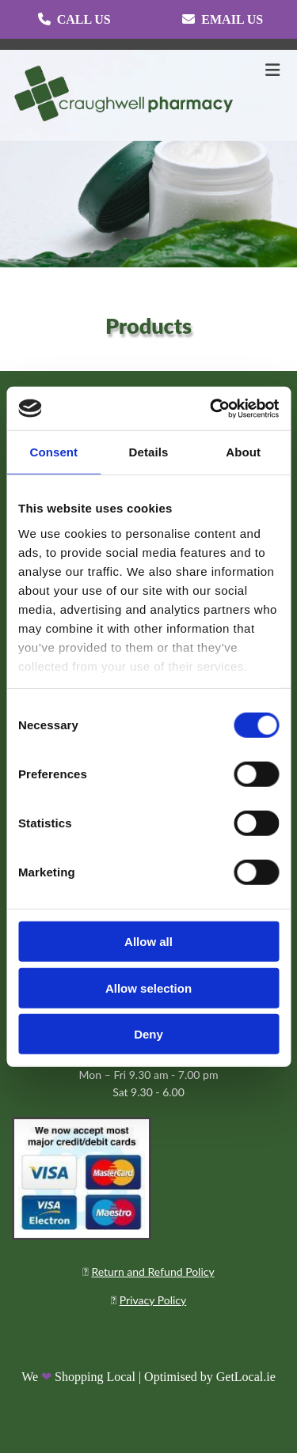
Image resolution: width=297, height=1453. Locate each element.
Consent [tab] (53, 452)
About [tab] (243, 452)
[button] (74, 19)
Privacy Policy (153, 1300)
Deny (148, 1034)
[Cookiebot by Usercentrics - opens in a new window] (211, 408)
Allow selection (148, 987)
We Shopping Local (78, 1376)
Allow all (148, 941)
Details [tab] (149, 452)
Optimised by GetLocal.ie (210, 1376)
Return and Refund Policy (152, 1271)
